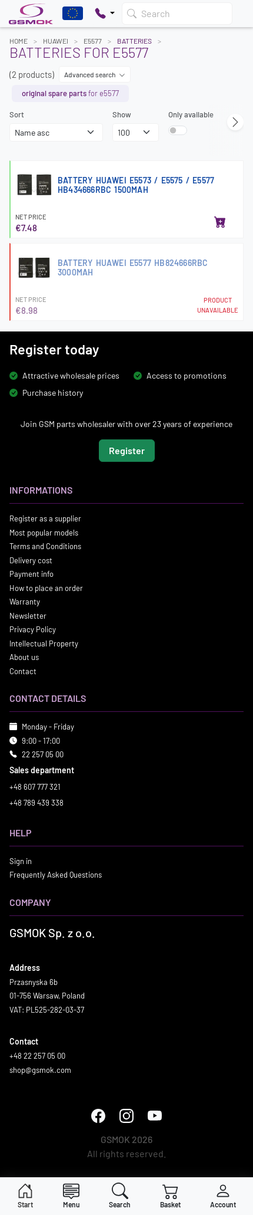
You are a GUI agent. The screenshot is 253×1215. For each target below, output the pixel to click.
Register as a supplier (45, 518)
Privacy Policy (32, 629)
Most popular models (43, 532)
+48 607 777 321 (35, 786)
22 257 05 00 (43, 754)
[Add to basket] (220, 223)
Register (127, 450)
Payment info (31, 574)
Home (18, 41)
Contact (22, 670)
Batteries (134, 41)
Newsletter (27, 615)
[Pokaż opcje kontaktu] (104, 13)
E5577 (93, 41)
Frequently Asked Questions (55, 874)
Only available (191, 114)
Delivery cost (30, 559)
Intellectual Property (43, 643)
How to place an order (46, 587)
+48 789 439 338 (36, 802)
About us (24, 657)
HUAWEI (55, 41)
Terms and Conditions (45, 546)
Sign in (20, 860)
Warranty (24, 601)
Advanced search (94, 74)
